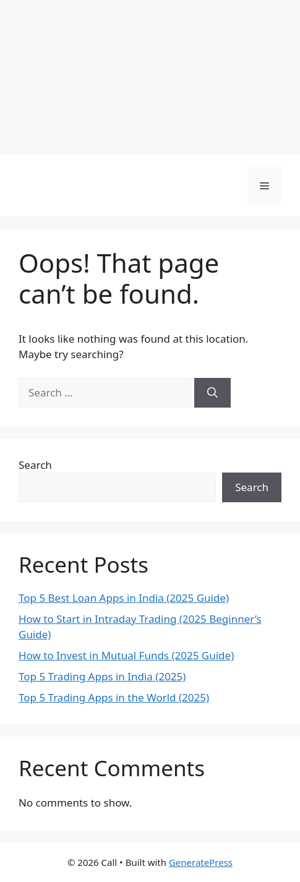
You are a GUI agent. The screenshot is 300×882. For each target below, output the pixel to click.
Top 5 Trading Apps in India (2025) (102, 676)
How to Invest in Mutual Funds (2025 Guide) (126, 655)
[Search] (212, 393)
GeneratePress (201, 862)
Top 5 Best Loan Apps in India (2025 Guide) (124, 598)
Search (35, 465)
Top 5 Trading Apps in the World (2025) (114, 697)
